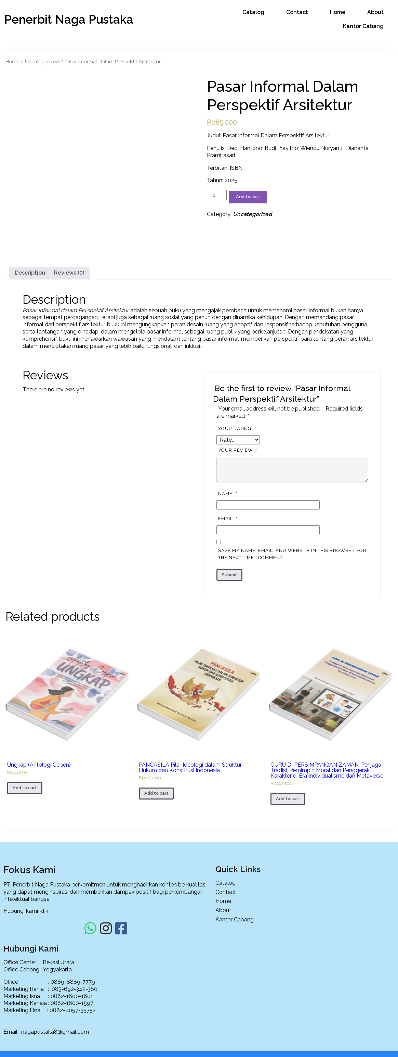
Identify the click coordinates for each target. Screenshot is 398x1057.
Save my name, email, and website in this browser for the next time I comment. (292, 615)
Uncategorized (42, 61)
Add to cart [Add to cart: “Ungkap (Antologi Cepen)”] (25, 849)
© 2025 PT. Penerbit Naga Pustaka (199, 1046)
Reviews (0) (69, 334)
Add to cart (248, 196)
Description (30, 334)
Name (228, 555)
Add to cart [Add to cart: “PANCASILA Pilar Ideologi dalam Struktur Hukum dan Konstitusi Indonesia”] (156, 854)
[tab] (30, 334)
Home (12, 61)
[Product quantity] (217, 194)
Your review (239, 511)
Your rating (238, 490)
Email (228, 580)
